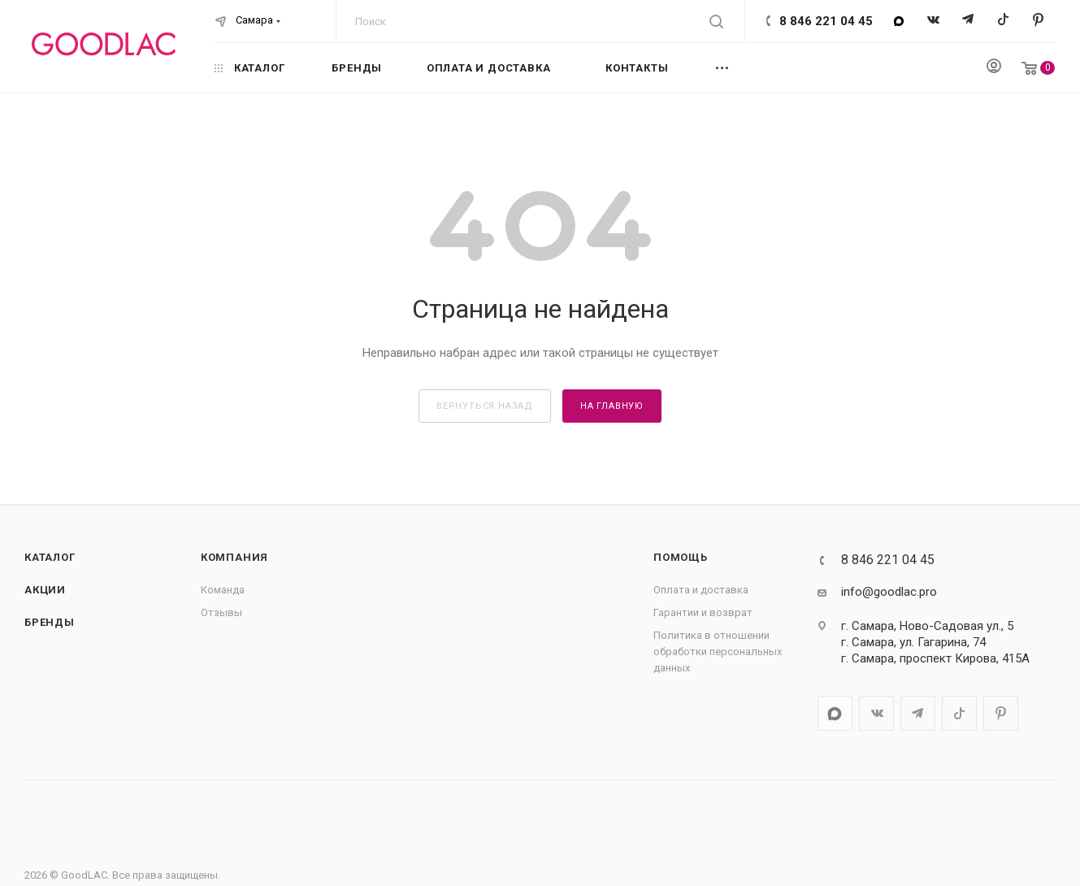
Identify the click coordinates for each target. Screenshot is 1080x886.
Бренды (49, 622)
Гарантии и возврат (703, 612)
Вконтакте (933, 20)
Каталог (50, 557)
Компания (234, 557)
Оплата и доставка (700, 590)
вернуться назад (484, 406)
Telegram (968, 20)
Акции (45, 590)
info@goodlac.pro (889, 591)
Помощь (680, 557)
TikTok (1003, 20)
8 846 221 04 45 (826, 21)
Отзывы (221, 612)
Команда (223, 590)
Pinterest (1038, 20)
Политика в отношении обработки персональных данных (717, 651)
